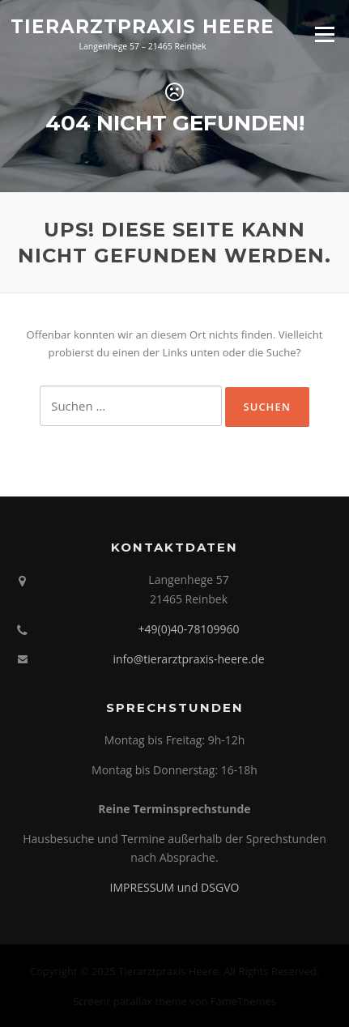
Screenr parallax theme (130, 1001)
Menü (324, 34)
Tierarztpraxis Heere (143, 26)
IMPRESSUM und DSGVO (175, 887)
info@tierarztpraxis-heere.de (188, 659)
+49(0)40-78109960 (189, 629)
